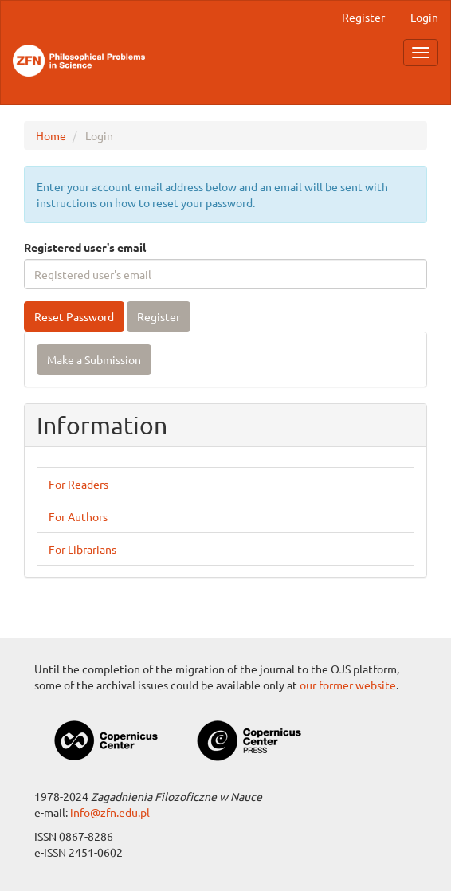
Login (424, 17)
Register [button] (158, 316)
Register (363, 17)
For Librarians (82, 549)
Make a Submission (94, 359)
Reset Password (74, 316)
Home (51, 135)
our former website (348, 684)
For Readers (78, 484)
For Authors (78, 516)
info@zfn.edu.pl (110, 812)
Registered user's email (85, 247)
